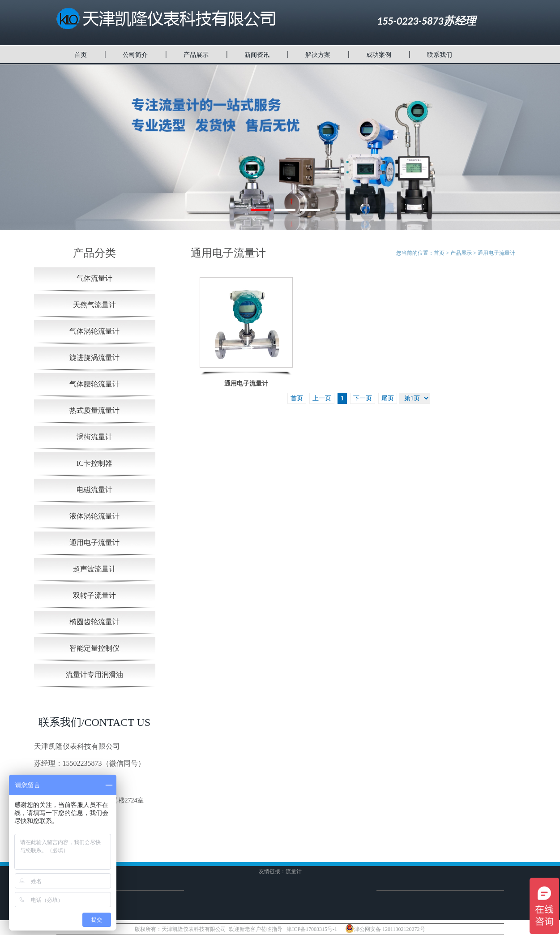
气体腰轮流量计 (94, 384)
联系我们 (439, 54)
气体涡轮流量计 (94, 331)
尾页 (387, 398)
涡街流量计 (94, 437)
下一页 (362, 398)
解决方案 (317, 54)
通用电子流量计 (94, 542)
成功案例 (378, 54)
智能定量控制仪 (94, 648)
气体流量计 (94, 278)
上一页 (321, 398)
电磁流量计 (94, 489)
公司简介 (135, 54)
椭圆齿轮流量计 (94, 622)
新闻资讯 (256, 54)
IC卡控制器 (94, 463)
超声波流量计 (94, 569)
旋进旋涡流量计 (94, 357)
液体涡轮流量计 (94, 516)
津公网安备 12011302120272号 (385, 928)
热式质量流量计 (94, 410)
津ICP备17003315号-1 (311, 929)
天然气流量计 (94, 305)
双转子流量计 (94, 595)
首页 (80, 54)
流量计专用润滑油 (94, 674)
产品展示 (196, 54)
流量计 (294, 871)
